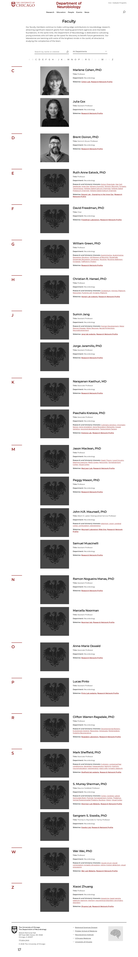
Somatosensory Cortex (103, 798)
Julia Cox (79, 101)
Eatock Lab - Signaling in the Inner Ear (97, 194)
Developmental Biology (110, 729)
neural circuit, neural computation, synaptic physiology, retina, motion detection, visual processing (99, 865)
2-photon (104, 764)
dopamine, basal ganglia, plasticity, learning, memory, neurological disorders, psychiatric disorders (98, 900)
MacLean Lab (86, 468)
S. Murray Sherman (90, 784)
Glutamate (113, 257)
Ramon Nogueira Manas (93, 579)
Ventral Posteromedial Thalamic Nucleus (89, 800)
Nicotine (103, 259)
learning (107, 766)
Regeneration (114, 731)
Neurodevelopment (81, 330)
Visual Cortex (84, 464)
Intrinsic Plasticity (118, 291)
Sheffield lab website (90, 772)
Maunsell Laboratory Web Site (93, 529)
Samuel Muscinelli (85, 543)
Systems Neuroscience (82, 733)
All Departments (80, 52)
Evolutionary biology (81, 731)
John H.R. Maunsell (90, 511)
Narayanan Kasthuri (89, 381)
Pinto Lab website (89, 693)
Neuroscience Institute (84, 935)
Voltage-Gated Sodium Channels (103, 191)
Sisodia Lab (86, 827)
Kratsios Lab (86, 433)
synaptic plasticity (115, 768)
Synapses (76, 261)
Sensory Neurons (112, 186)
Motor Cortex (93, 462)
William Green (87, 243)
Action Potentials (108, 184)
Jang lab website (88, 334)
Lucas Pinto (81, 681)
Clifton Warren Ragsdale (93, 717)
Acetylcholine (106, 255)
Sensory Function (97, 186)
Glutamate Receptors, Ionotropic (86, 259)
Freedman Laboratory (90, 220)
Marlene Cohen (87, 70)
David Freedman (88, 208)
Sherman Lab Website (90, 804)
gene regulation (85, 427)
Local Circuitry (118, 460)
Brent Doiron (85, 137)
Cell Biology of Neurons (99, 257)
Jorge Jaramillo (87, 346)
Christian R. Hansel (89, 279)
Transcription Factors (108, 429)
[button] (67, 52)
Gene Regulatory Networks (104, 427)
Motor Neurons (92, 328)
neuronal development (90, 429)
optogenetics (93, 768)
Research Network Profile (102, 82)
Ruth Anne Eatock (89, 172)
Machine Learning (80, 462)
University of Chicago (83, 942)
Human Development (110, 326)
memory (115, 766)
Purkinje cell (87, 293)
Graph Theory (106, 460)
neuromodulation (80, 768)
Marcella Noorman (86, 610)
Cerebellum (105, 291)
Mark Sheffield (87, 752)
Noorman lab (86, 622)
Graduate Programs (120, 3)
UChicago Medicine (83, 938)
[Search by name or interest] (51, 52)
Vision (108, 800)
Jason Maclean (87, 448)
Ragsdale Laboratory (90, 737)
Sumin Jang (81, 314)
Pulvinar (90, 798)
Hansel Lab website (89, 297)
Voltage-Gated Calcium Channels (97, 188)
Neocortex (77, 293)
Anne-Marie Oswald (86, 646)
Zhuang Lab (86, 906)
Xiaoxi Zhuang (83, 886)
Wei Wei (82, 851)
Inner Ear (85, 186)
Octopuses (103, 731)
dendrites (88, 766)
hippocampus (98, 766)
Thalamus (117, 798)
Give (110, 3)
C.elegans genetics (108, 425)
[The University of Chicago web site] (30, 4)
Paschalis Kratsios (89, 413)
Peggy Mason (86, 480)
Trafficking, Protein (88, 261)
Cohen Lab (85, 82)
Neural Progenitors (106, 328)
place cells (103, 768)
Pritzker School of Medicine (86, 931)
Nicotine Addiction (114, 259)
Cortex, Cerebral (107, 796)
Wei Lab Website (88, 871)
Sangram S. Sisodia (90, 815)
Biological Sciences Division (86, 927)
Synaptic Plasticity (100, 293)
